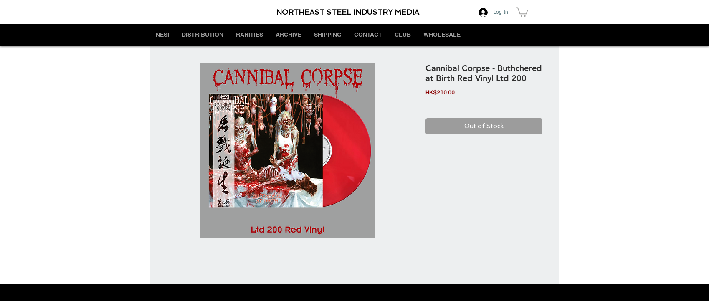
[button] (522, 11)
